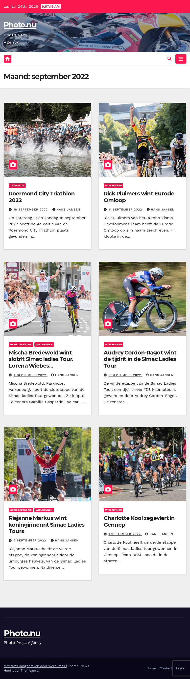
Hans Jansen (66, 209)
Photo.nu (20, 24)
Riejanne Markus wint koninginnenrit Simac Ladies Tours (46, 525)
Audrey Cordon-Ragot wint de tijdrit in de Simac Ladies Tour (140, 359)
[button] (169, 58)
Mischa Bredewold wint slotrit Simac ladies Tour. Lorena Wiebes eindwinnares (41, 362)
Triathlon (17, 185)
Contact (166, 668)
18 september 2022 (31, 209)
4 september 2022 (31, 375)
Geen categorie (21, 344)
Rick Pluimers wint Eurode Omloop (139, 196)
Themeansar (30, 670)
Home (151, 668)
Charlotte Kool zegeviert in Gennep (139, 521)
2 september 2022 (30, 540)
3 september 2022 (125, 375)
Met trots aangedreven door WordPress (35, 666)
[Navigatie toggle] (180, 59)
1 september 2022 (125, 534)
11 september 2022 (126, 209)
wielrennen (113, 185)
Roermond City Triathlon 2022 (42, 196)
